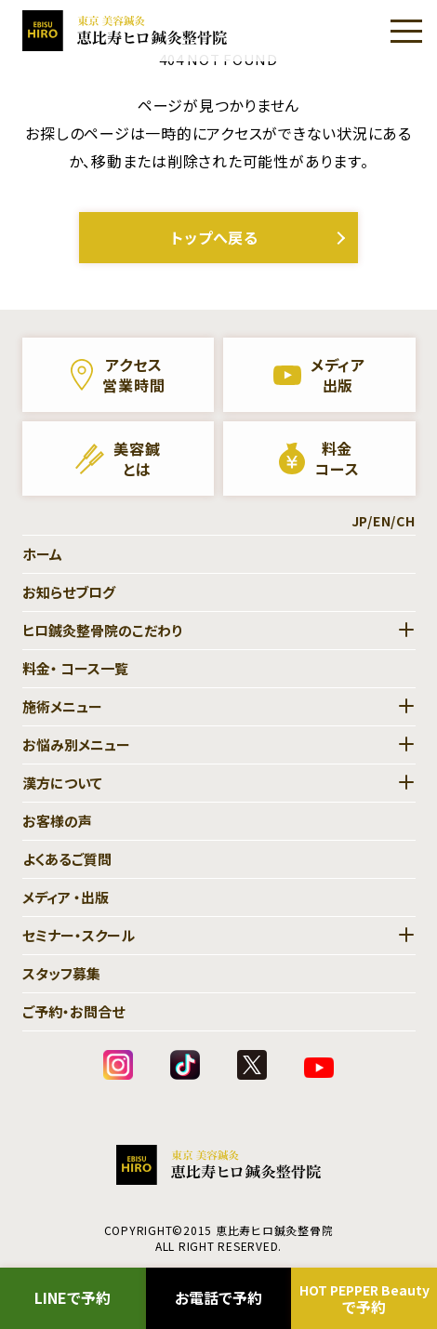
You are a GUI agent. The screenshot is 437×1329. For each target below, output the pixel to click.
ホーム (42, 554)
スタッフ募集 (61, 973)
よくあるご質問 (67, 859)
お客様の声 (57, 821)
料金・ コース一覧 (75, 668)
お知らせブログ (68, 592)
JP (359, 521)
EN (382, 521)
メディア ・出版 (65, 897)
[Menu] (406, 30)
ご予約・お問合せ (73, 1011)
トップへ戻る (214, 237)
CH (406, 521)
